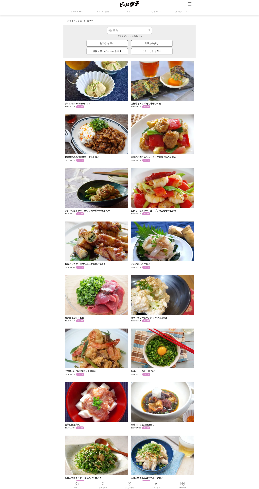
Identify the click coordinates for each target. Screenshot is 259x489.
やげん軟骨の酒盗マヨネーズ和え (147, 478)
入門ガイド (156, 11)
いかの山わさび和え (140, 264)
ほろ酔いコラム (182, 11)
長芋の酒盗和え (72, 424)
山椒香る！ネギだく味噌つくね (146, 103)
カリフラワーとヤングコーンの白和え (149, 317)
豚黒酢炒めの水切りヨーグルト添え (82, 157)
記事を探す (103, 483)
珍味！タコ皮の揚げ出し (142, 424)
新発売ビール (76, 11)
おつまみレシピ (74, 21)
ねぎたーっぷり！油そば (142, 371)
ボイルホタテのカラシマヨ (78, 103)
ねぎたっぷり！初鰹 (74, 317)
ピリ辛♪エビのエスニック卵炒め (80, 371)
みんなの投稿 (129, 483)
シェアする (156, 483)
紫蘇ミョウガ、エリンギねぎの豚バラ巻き (85, 264)
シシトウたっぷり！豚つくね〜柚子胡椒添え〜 (87, 210)
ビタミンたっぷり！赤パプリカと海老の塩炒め (153, 210)
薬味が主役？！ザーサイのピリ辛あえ (83, 478)
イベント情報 (103, 11)
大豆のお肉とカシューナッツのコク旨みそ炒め (153, 157)
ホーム (76, 483)
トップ (129, 11)
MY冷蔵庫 (182, 483)
